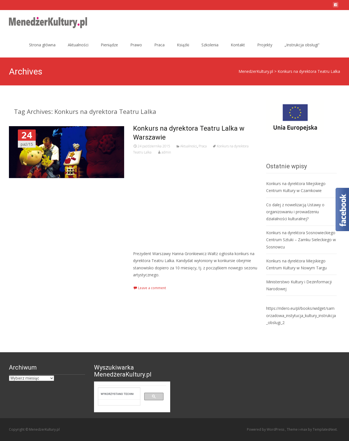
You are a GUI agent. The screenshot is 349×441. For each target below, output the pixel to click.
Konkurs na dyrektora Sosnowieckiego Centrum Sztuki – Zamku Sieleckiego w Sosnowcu (301, 239)
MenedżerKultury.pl (256, 71)
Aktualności (78, 44)
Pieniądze (109, 44)
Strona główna (42, 44)
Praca (159, 44)
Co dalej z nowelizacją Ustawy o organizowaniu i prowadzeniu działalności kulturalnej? (295, 211)
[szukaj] (117, 393)
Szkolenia (209, 44)
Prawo (136, 44)
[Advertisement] (195, 203)
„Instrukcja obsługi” (302, 44)
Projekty (264, 44)
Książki (183, 44)
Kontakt (238, 44)
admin (166, 152)
